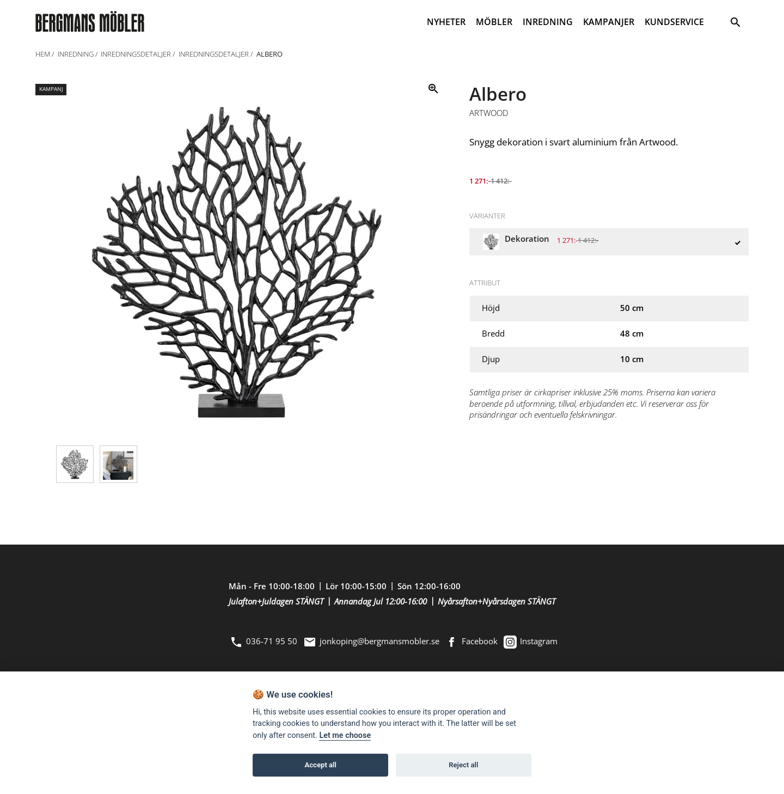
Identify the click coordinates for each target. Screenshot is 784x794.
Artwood (489, 113)
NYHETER (446, 22)
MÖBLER (494, 22)
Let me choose (345, 735)
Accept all (320, 765)
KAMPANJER (608, 22)
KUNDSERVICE (674, 22)
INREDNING (548, 22)
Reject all (463, 765)
